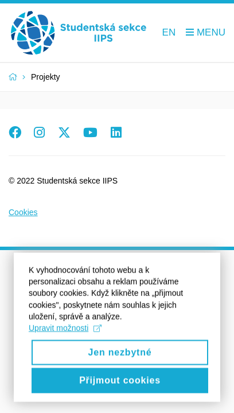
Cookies (23, 212)
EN (169, 32)
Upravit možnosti (65, 339)
